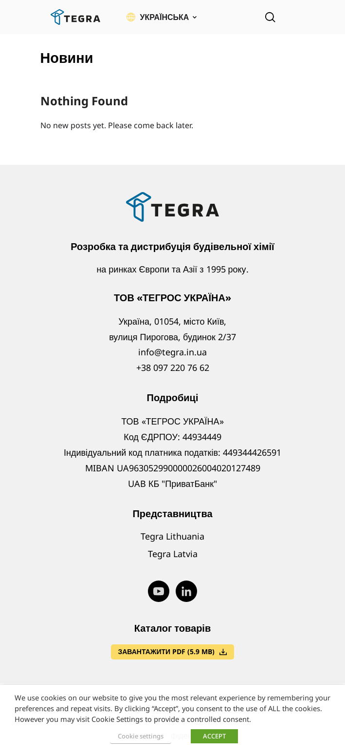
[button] (162, 17)
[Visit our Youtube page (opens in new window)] (158, 591)
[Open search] (270, 17)
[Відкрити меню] (298, 17)
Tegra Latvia (173, 554)
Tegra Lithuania (172, 536)
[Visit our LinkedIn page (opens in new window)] (186, 591)
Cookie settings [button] (140, 736)
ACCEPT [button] (214, 736)
